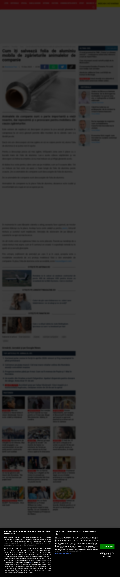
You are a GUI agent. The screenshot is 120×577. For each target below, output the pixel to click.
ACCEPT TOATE (107, 547)
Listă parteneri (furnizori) (63, 553)
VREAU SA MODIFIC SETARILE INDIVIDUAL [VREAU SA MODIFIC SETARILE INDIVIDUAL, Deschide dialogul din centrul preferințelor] (107, 555)
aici (30, 562)
